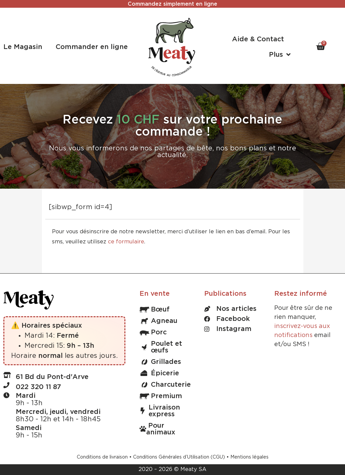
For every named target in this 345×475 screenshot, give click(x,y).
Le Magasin (22, 47)
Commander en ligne (92, 47)
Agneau (158, 321)
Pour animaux (157, 429)
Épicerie (159, 373)
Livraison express (160, 411)
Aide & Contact (258, 39)
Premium (160, 396)
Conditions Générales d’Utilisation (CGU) (179, 457)
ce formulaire (126, 241)
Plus (280, 54)
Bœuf (154, 309)
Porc (153, 332)
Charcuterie (165, 385)
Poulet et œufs (160, 347)
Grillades (160, 362)
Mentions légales (249, 457)
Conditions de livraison (102, 457)
